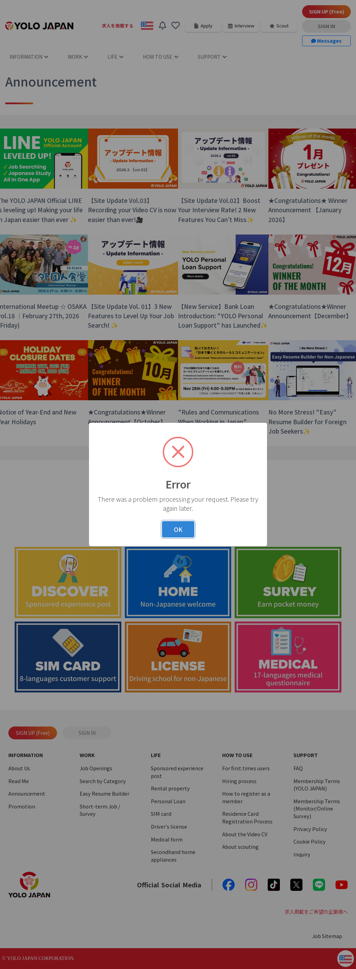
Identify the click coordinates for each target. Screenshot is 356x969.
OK (178, 529)
